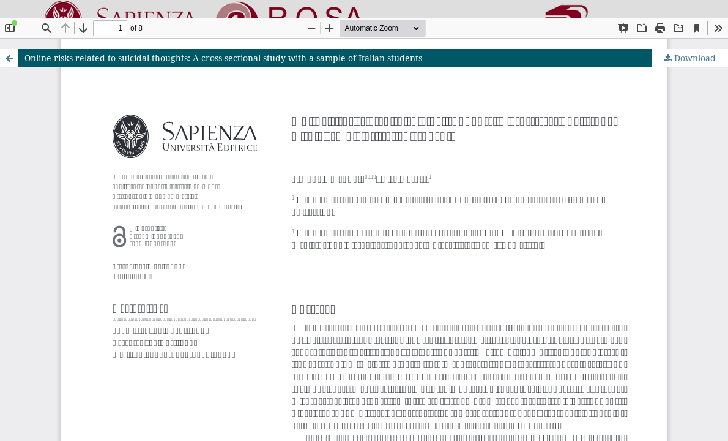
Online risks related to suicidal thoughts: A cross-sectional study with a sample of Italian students (223, 58)
